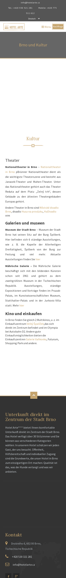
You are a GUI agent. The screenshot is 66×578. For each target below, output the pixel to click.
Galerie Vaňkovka (36, 283)
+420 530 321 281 (22, 501)
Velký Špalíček (35, 268)
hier (38, 203)
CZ (6, 532)
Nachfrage (58, 26)
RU (22, 532)
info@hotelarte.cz (30, 2)
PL (17, 532)
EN (12, 532)
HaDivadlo (50, 156)
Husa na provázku (32, 156)
